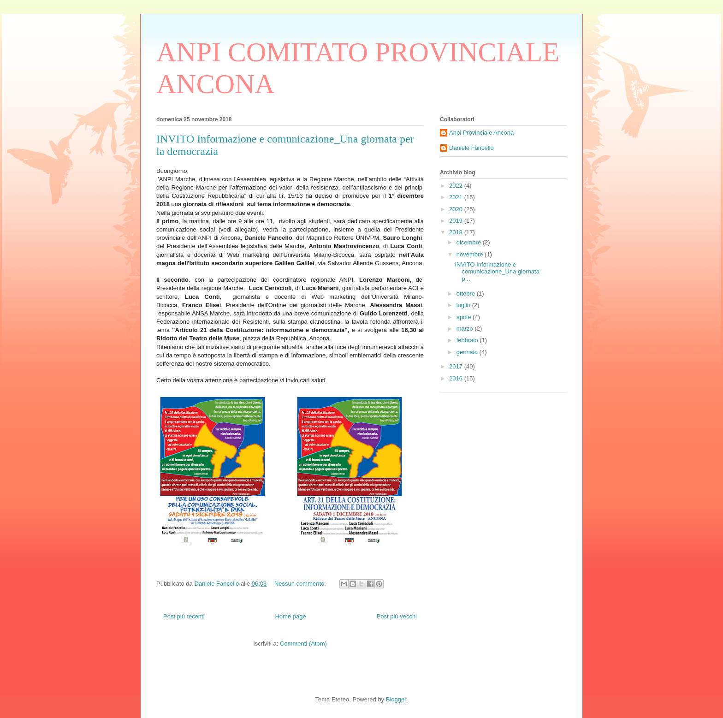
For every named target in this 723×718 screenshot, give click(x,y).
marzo (465, 328)
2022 (456, 185)
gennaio (468, 352)
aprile (464, 317)
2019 (456, 220)
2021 (456, 197)
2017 (456, 366)
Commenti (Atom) (303, 643)
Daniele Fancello (471, 147)
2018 (456, 232)
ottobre (466, 293)
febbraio (468, 340)
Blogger (396, 699)
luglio (464, 305)
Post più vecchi (397, 616)
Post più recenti (184, 616)
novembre (470, 254)
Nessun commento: (301, 583)
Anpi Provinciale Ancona (481, 132)
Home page (290, 616)
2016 (456, 378)
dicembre (469, 242)
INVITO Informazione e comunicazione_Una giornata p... (497, 271)
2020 (456, 209)
